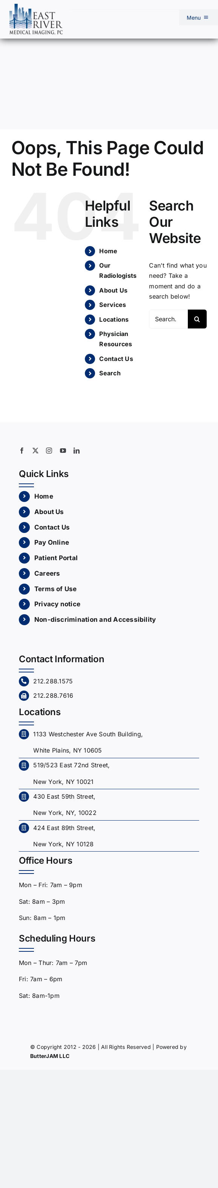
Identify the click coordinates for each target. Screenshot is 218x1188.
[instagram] (49, 451)
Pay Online (51, 542)
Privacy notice (57, 604)
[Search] (197, 319)
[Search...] (168, 319)
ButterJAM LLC (49, 1056)
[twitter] (35, 451)
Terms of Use (55, 589)
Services (112, 304)
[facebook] (22, 451)
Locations (114, 319)
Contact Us (116, 358)
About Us (113, 290)
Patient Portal (56, 558)
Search (109, 373)
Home (108, 251)
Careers (47, 573)
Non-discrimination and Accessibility (95, 619)
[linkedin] (77, 451)
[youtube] (63, 451)
